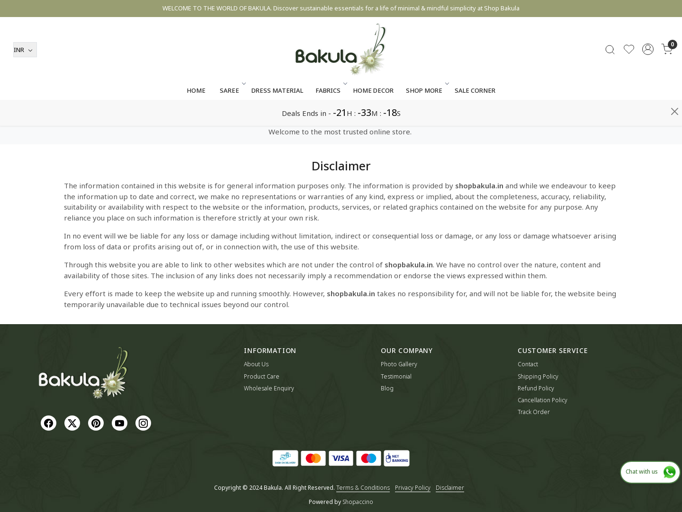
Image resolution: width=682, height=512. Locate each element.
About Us (256, 364)
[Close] (674, 11)
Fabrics (330, 116)
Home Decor (373, 116)
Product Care (261, 376)
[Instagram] (144, 422)
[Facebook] (50, 422)
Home (196, 116)
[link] (610, 75)
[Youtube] (121, 422)
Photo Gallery (399, 364)
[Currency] (25, 75)
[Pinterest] (97, 422)
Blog (387, 388)
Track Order (534, 412)
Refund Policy (536, 388)
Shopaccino (357, 502)
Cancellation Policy (542, 400)
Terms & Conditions (363, 488)
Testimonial (396, 376)
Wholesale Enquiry (269, 388)
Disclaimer (450, 488)
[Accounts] (647, 75)
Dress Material (277, 116)
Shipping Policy (538, 376)
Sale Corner (475, 116)
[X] (73, 422)
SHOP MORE (427, 116)
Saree (232, 116)
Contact (528, 364)
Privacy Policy (413, 488)
